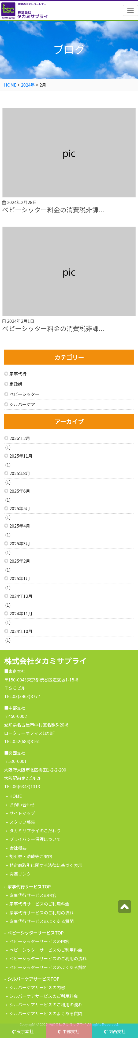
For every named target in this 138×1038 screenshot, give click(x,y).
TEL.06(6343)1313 (22, 786)
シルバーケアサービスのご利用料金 (43, 996)
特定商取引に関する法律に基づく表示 (45, 865)
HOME (15, 796)
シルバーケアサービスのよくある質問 (45, 1013)
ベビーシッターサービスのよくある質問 (48, 967)
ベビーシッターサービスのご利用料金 (45, 950)
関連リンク (20, 873)
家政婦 (15, 384)
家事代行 (18, 373)
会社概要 (18, 847)
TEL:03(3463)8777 (22, 696)
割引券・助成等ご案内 (30, 856)
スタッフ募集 (22, 822)
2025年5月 (19, 508)
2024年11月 (20, 613)
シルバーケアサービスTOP (33, 979)
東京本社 (23, 1031)
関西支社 (115, 1031)
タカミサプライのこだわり (35, 830)
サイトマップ (22, 813)
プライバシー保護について (35, 839)
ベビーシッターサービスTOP (36, 932)
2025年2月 (19, 561)
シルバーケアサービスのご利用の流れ (45, 1004)
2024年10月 (20, 631)
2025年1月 (19, 578)
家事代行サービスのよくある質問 (41, 921)
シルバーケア (22, 404)
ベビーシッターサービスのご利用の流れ (48, 958)
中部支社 (69, 1031)
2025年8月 (19, 473)
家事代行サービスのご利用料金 (39, 903)
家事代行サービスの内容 (33, 895)
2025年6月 (19, 491)
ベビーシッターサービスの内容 (39, 941)
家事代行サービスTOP (29, 886)
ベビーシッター (24, 394)
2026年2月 (19, 438)
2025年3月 (19, 543)
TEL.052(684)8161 (22, 741)
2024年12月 (20, 596)
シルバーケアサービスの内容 (37, 987)
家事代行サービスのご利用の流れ (41, 912)
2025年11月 (20, 456)
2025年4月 (19, 525)
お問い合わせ (22, 804)
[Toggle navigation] (130, 10)
